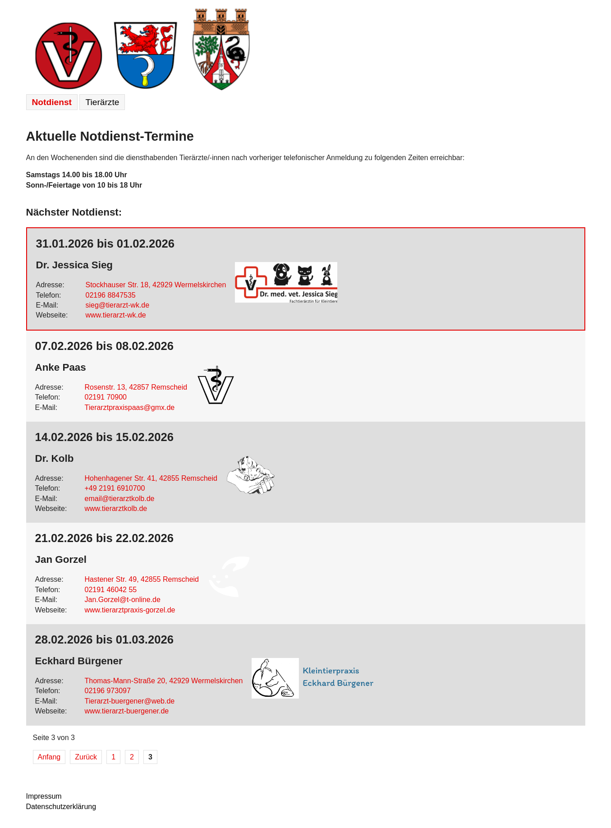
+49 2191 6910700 (115, 488)
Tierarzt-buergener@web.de (130, 701)
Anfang (49, 757)
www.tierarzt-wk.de (116, 315)
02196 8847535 (111, 295)
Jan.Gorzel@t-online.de (123, 599)
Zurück (86, 757)
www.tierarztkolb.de (116, 508)
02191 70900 (106, 397)
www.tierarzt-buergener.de (127, 711)
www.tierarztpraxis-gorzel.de (130, 610)
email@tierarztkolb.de (120, 498)
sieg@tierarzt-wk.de (118, 305)
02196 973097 (108, 691)
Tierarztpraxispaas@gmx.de (130, 407)
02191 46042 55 (111, 589)
